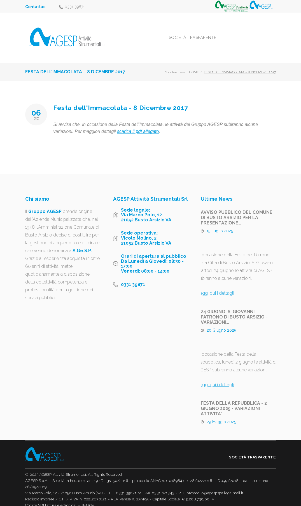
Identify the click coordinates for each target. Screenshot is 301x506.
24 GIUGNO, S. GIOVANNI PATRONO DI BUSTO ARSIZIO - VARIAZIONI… (234, 306)
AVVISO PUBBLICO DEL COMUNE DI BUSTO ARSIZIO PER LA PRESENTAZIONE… (236, 206)
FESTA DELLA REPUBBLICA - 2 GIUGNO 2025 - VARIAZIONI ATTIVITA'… (234, 397)
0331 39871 (75, 6)
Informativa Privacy (41, 500)
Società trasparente (218, 32)
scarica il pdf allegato (138, 120)
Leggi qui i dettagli (215, 282)
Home (194, 61)
